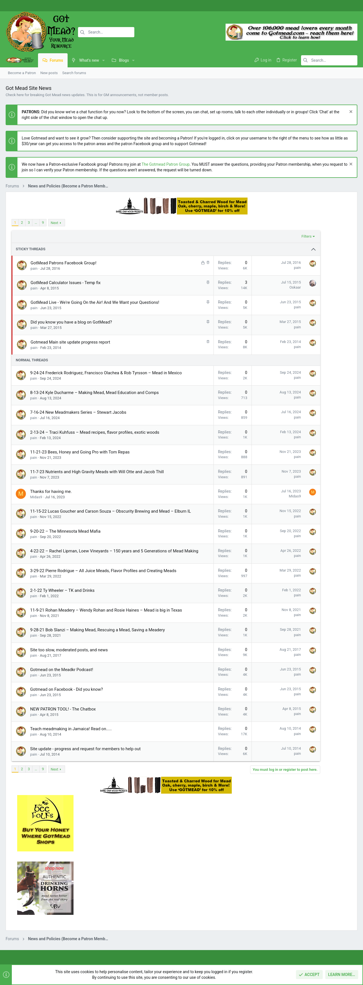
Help (324, 953)
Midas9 (36, 503)
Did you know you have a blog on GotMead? (71, 322)
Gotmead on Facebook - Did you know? (66, 724)
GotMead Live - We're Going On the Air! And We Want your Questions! (95, 302)
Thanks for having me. (51, 497)
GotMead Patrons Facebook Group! (64, 262)
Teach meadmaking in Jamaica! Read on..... (71, 764)
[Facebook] (333, 6)
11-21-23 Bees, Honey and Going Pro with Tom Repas (80, 458)
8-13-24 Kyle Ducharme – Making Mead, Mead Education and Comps (94, 398)
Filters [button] (262, 236)
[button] (103, 60)
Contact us (135, 926)
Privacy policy (306, 953)
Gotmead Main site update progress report (70, 342)
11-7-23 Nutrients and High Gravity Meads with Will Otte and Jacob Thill (97, 477)
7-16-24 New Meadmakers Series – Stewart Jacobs (78, 418)
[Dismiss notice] (350, 112)
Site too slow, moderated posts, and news (69, 685)
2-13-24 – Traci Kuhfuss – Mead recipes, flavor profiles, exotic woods (94, 438)
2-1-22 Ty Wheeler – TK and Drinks (62, 614)
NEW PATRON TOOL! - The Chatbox (63, 744)
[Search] (106, 32)
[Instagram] (341, 6)
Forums (132, 915)
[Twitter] (350, 6)
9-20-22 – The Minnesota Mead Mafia (65, 543)
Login (250, 905)
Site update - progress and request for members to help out (85, 784)
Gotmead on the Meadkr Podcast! (61, 705)
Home (130, 905)
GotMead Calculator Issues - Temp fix (66, 282)
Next (54, 223)
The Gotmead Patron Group (166, 164)
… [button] (36, 222)
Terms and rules (278, 953)
